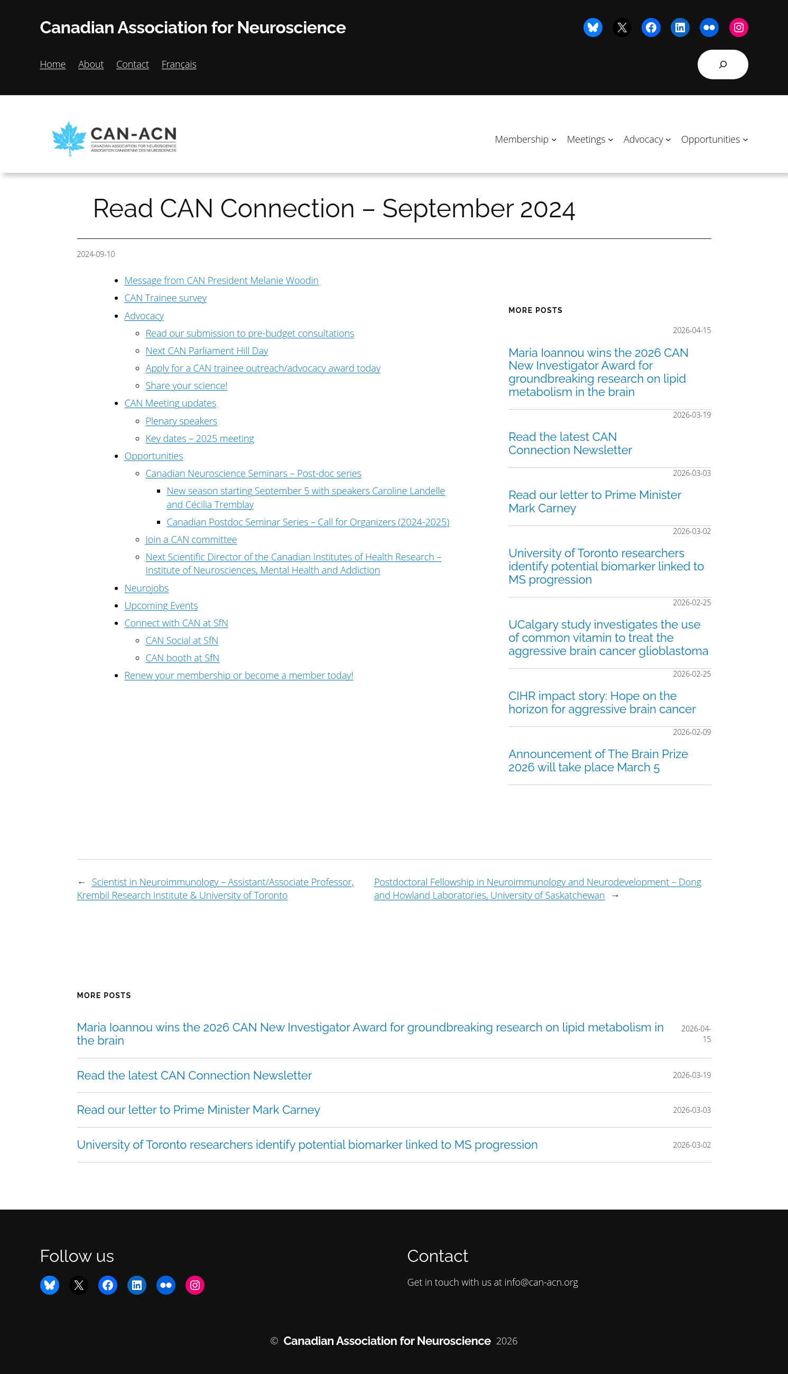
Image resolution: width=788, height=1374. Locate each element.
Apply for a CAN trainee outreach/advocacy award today (263, 368)
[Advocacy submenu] (668, 139)
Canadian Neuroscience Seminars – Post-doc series (253, 473)
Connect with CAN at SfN (176, 622)
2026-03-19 (692, 415)
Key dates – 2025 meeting (200, 438)
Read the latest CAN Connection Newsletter (570, 443)
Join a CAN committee (191, 539)
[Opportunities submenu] (745, 139)
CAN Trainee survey (166, 297)
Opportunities (154, 455)
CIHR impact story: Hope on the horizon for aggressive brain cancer (602, 702)
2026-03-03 (692, 473)
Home (53, 64)
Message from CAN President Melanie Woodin (222, 280)
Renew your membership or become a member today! (239, 675)
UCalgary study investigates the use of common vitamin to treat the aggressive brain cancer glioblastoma (608, 637)
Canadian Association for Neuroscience (193, 27)
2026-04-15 (692, 330)
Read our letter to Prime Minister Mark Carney (594, 501)
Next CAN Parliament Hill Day (207, 350)
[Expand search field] (723, 64)
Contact (132, 64)
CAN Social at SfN (182, 640)
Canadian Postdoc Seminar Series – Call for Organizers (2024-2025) (308, 521)
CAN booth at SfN (183, 657)
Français (179, 64)
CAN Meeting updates (171, 402)
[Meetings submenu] (611, 139)
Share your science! (187, 385)
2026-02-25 (692, 602)
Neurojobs (147, 588)
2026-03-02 (692, 531)
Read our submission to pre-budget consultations (250, 333)
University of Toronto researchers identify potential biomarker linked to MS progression (606, 566)
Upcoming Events (161, 605)
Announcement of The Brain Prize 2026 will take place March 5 (598, 761)
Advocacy (144, 315)
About (91, 64)
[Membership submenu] (554, 139)
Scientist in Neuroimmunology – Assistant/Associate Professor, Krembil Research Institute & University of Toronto (215, 888)
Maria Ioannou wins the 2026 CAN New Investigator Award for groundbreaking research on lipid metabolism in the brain (598, 372)
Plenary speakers (182, 420)
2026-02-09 (692, 732)
